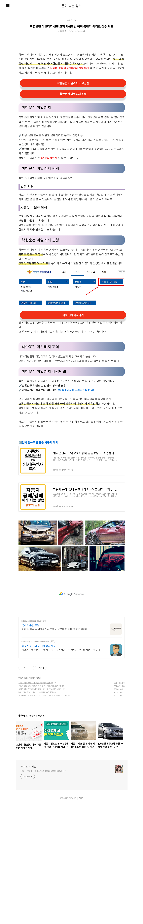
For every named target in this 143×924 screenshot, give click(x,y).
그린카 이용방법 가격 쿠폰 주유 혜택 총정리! (36, 683)
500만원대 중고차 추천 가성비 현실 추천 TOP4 (37, 692)
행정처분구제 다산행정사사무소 (40, 646)
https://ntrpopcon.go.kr (31, 621)
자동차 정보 (23, 678)
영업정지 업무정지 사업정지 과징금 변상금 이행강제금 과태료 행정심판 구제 (61, 650)
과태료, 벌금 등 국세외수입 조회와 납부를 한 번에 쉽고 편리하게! (55, 629)
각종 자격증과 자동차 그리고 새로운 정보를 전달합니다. (43, 770)
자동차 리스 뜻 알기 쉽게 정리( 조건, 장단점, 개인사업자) (40, 689)
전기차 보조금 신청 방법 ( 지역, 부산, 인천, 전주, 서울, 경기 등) (43, 695)
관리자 (81, 798)
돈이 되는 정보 (71, 5)
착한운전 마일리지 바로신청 (73, 83)
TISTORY (72, 798)
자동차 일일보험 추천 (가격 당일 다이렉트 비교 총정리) (40, 686)
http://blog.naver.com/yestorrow (35, 642)
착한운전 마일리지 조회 (73, 94)
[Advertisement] (72, 594)
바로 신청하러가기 (73, 315)
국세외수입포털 (31, 625)
